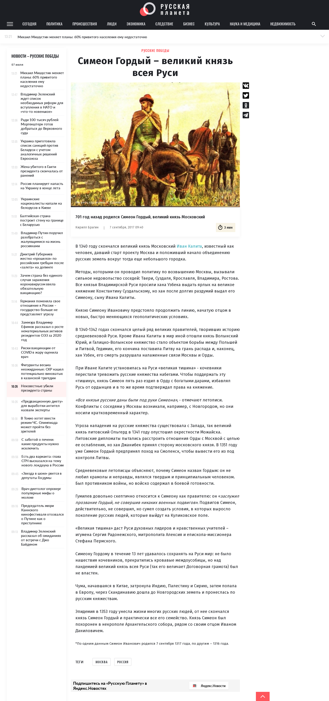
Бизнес (189, 24)
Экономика (136, 24)
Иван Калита (189, 246)
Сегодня (29, 24)
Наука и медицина (245, 24)
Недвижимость (282, 24)
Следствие (164, 24)
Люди (112, 24)
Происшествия (84, 24)
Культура (212, 24)
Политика (54, 24)
